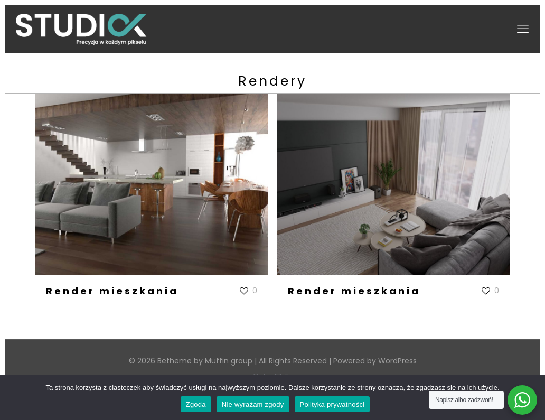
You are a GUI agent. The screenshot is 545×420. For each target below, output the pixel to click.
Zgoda (196, 404)
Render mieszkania (112, 290)
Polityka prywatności (332, 404)
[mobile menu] (523, 29)
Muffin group (228, 361)
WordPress (397, 361)
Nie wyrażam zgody (253, 404)
